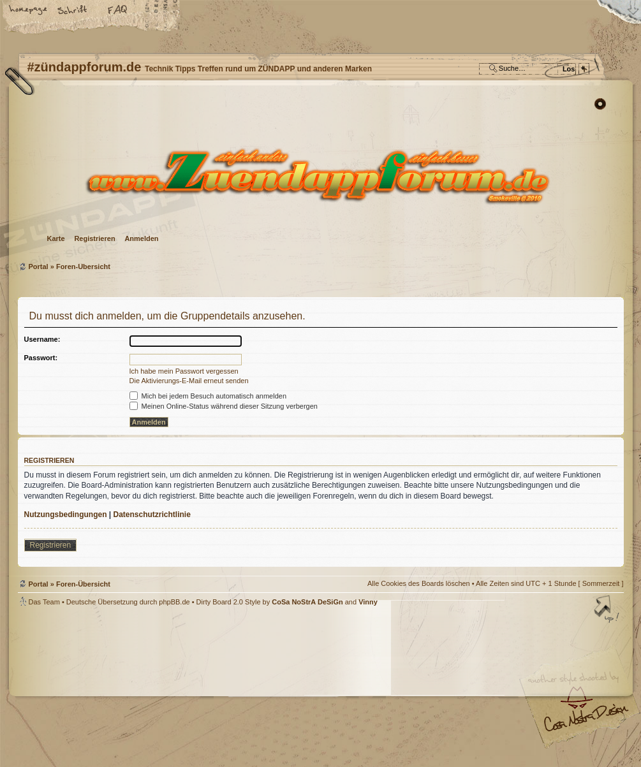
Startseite (28, 11)
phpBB (161, 687)
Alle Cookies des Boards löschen (418, 583)
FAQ (118, 11)
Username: (42, 339)
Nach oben (608, 610)
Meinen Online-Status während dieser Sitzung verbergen (223, 406)
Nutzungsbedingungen (65, 514)
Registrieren (94, 238)
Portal (38, 266)
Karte (56, 238)
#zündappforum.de (219, 688)
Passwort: (41, 358)
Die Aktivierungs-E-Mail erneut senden (189, 380)
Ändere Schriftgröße (73, 11)
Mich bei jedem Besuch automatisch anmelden (208, 396)
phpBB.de (174, 602)
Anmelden (141, 238)
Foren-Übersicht (319, 175)
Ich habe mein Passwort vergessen (184, 371)
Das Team (44, 602)
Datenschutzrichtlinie (152, 514)
